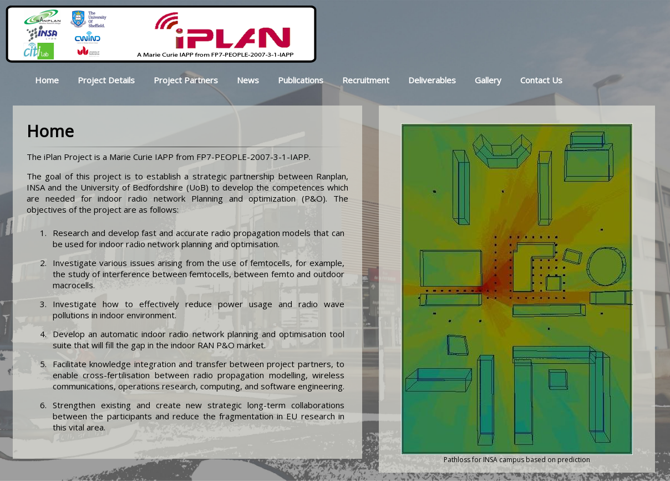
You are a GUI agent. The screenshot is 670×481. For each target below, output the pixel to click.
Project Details (106, 80)
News (248, 80)
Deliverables (432, 80)
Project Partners (186, 80)
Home (47, 80)
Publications (300, 80)
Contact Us (541, 80)
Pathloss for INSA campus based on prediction (517, 459)
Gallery (488, 80)
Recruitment (365, 80)
